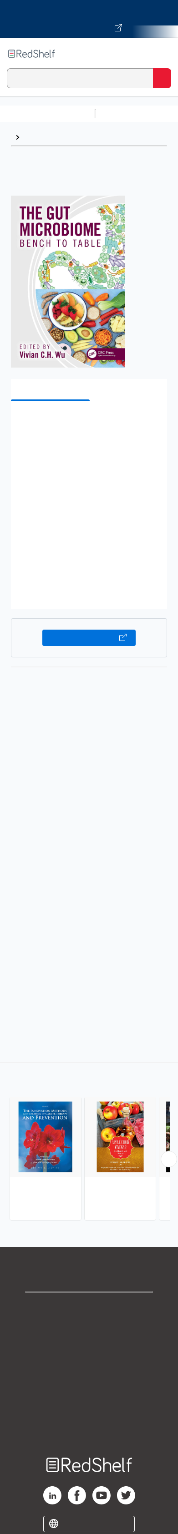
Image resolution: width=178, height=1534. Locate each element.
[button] (87, 422)
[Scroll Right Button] (169, 1159)
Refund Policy (89, 1387)
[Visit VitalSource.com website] (89, 19)
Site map (89, 1427)
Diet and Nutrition (54, 137)
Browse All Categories (47, 113)
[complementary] (89, 1142)
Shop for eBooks (89, 1306)
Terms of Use (89, 1366)
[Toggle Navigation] (162, 53)
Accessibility (89, 1407)
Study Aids (123, 113)
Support (89, 1326)
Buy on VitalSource (89, 638)
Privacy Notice (89, 1346)
